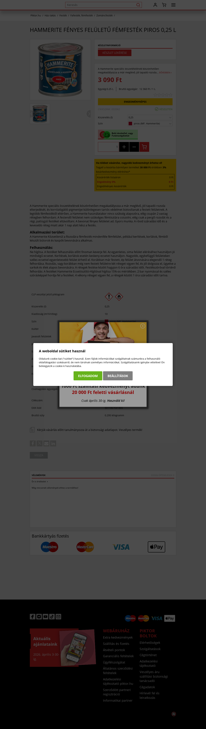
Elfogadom (88, 376)
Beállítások (118, 376)
